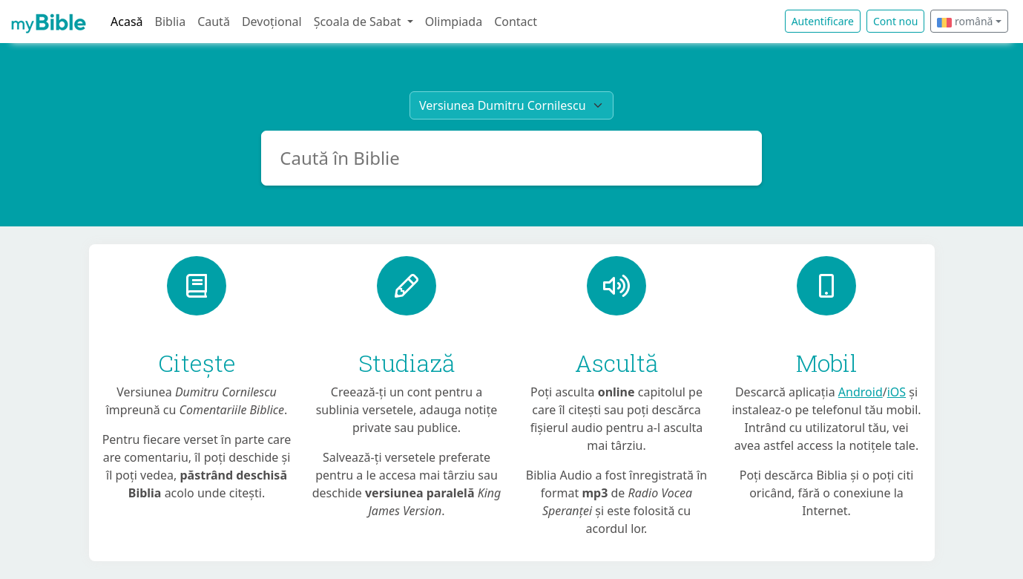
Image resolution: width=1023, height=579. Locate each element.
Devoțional (272, 21)
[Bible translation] (511, 105)
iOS (896, 392)
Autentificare (823, 21)
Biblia (170, 21)
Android (860, 392)
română (965, 21)
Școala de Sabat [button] (359, 21)
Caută (213, 21)
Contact (515, 21)
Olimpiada (453, 21)
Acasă (127, 21)
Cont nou (895, 21)
